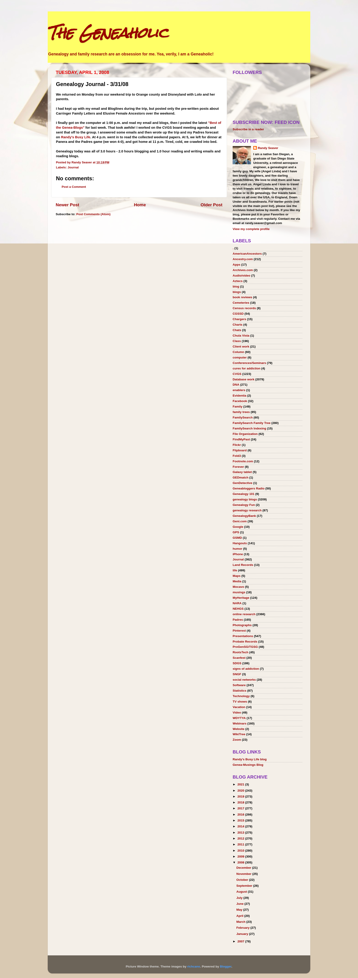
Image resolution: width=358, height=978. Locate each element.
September (244, 885)
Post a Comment (74, 186)
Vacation (239, 707)
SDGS (237, 663)
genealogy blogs (245, 499)
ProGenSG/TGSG (245, 647)
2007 (241, 941)
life (235, 570)
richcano (193, 966)
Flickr (237, 445)
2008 (241, 862)
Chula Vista (241, 335)
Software (239, 685)
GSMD (237, 537)
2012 (241, 838)
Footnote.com (243, 461)
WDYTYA (239, 718)
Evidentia (239, 395)
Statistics (239, 690)
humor (237, 548)
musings (239, 592)
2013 (241, 832)
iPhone (238, 554)
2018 (241, 802)
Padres (238, 619)
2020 (241, 790)
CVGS (237, 374)
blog (236, 286)
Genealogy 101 (243, 494)
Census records (244, 308)
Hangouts (240, 543)
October (242, 879)
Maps (237, 576)
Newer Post (67, 204)
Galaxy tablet (242, 472)
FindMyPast (241, 439)
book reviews (242, 297)
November (244, 874)
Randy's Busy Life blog (250, 759)
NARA (237, 603)
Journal (73, 167)
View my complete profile (251, 229)
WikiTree (239, 734)
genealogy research (247, 510)
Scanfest (239, 657)
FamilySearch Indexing (249, 428)
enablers (239, 390)
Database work (243, 379)
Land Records (243, 565)
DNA (236, 384)
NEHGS (238, 608)
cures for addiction (247, 368)
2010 (241, 850)
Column (238, 352)
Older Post (211, 204)
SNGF (237, 674)
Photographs (242, 625)
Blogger (225, 966)
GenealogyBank (244, 516)
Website (239, 729)
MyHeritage (241, 597)
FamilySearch (243, 417)
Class (237, 341)
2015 (241, 820)
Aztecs (238, 281)
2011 (241, 844)
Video (237, 712)
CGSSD (238, 313)
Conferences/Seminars (249, 363)
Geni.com (240, 521)
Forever (238, 466)
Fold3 (237, 456)
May (239, 909)
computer (240, 357)
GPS (236, 532)
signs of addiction (246, 668)
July (239, 898)
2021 (241, 784)
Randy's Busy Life (75, 137)
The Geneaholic (108, 33)
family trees (241, 412)
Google (238, 526)
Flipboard (240, 450)
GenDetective (242, 483)
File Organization (245, 434)
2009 (241, 856)
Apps (236, 264)
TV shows (240, 701)
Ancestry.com (243, 259)
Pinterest (239, 630)
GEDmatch (240, 477)
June (240, 903)
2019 (241, 796)
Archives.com (243, 270)
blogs (237, 292)
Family (237, 406)
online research (244, 614)
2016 (241, 814)
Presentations (243, 636)
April (240, 916)
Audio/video (241, 275)
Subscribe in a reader (248, 129)
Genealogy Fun (244, 505)
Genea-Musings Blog (248, 764)
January (242, 934)
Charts (237, 324)
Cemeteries (241, 302)
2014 (241, 826)
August (242, 891)
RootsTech (240, 652)
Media (237, 581)
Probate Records (245, 641)
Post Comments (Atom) (93, 214)
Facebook (240, 401)
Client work (241, 346)
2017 (241, 808)
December (244, 867)
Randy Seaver (268, 148)
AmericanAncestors (247, 253)
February (243, 927)
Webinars (240, 723)
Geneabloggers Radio (249, 488)
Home (140, 204)
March (241, 921)
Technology (241, 696)
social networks (244, 679)
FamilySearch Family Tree (252, 423)
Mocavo (238, 586)
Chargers (239, 319)
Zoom (237, 739)
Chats (237, 330)
